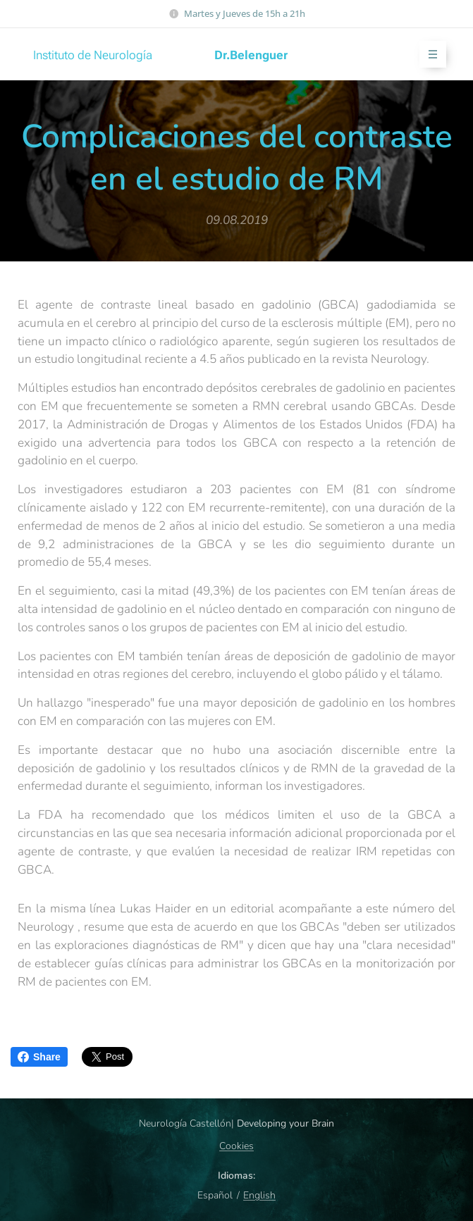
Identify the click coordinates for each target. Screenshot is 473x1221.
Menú (428, 54)
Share (39, 1056)
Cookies (236, 1146)
